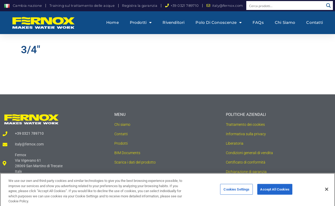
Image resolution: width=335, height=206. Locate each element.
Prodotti (141, 22)
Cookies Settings (236, 191)
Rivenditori (174, 22)
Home (112, 22)
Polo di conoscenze (219, 22)
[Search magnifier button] (328, 5)
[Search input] (285, 5)
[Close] (326, 191)
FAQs (258, 22)
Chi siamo (285, 22)
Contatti (314, 22)
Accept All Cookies (274, 191)
